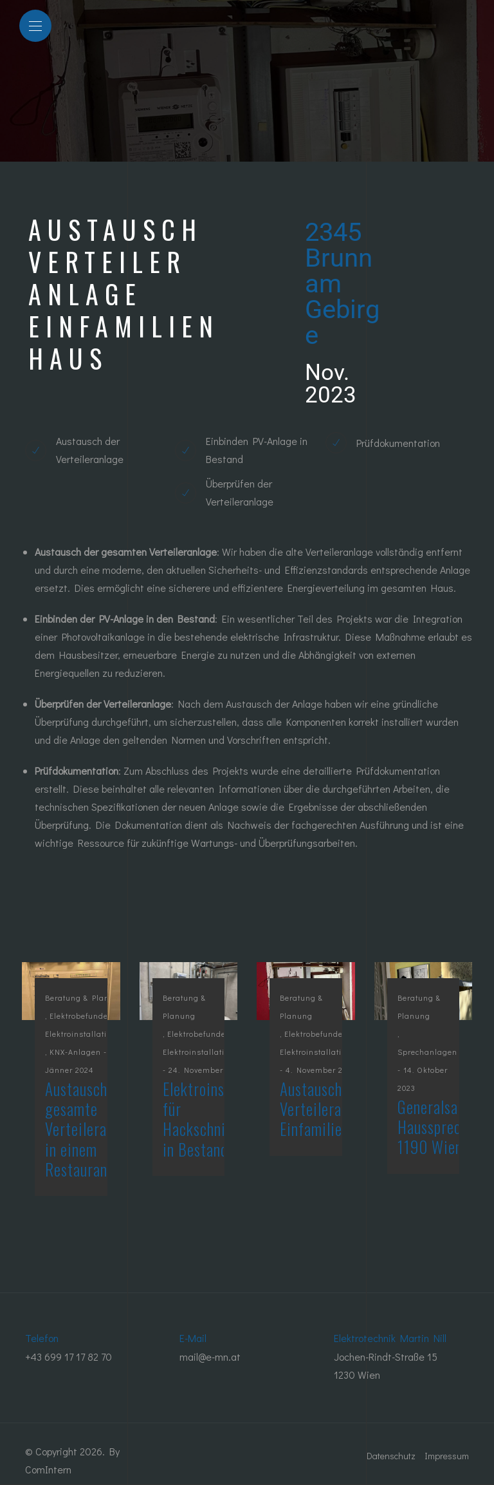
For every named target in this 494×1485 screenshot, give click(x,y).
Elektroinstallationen (85, 1033)
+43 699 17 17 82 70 (68, 1356)
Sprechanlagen (427, 1051)
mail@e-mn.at (210, 1356)
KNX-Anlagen (75, 1051)
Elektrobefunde (79, 1015)
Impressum (447, 1456)
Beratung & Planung (85, 997)
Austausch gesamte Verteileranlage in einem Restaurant (92, 1129)
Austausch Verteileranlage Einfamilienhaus (328, 1109)
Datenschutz (391, 1456)
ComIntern (48, 1469)
